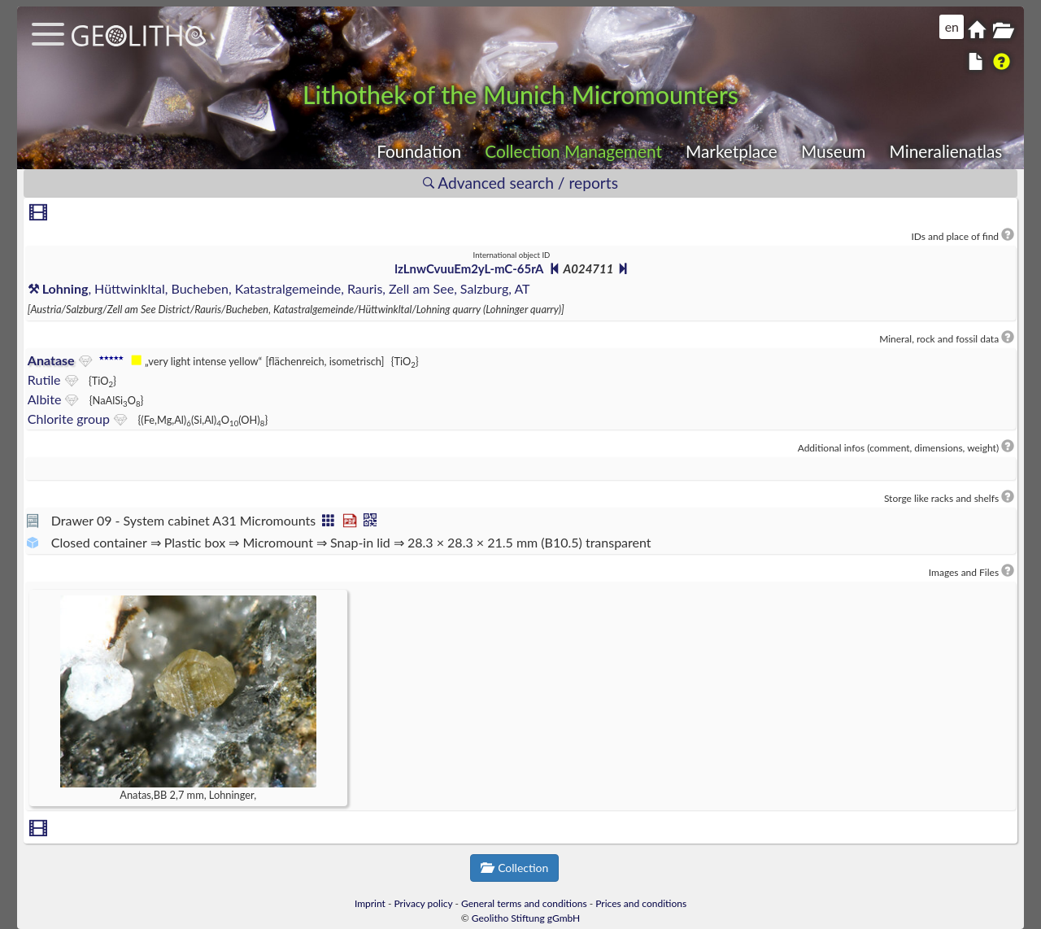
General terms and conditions (524, 903)
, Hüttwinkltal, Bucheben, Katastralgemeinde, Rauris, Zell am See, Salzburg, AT (279, 288)
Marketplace (731, 151)
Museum (833, 151)
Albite (45, 399)
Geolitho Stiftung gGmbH (526, 918)
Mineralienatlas (945, 151)
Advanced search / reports (520, 182)
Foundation (419, 151)
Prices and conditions (640, 903)
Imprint (370, 903)
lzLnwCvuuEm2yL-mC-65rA (468, 268)
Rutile (44, 379)
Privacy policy (423, 903)
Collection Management (573, 151)
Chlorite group (69, 418)
